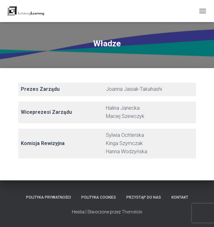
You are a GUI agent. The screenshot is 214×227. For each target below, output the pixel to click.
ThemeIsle (132, 211)
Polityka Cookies (98, 197)
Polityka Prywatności (48, 197)
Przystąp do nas (143, 197)
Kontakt (179, 197)
